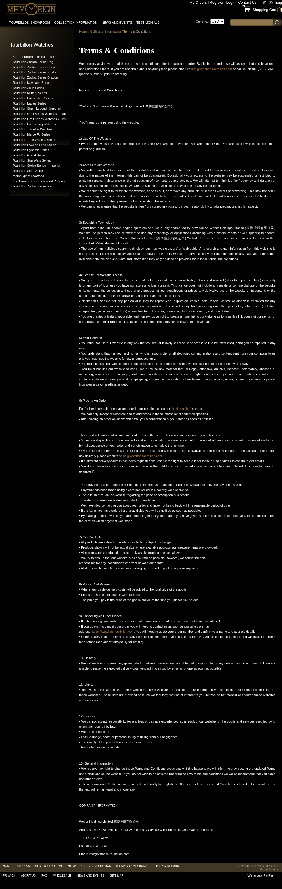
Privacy (9, 875)
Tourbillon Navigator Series (31, 82)
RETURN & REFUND (165, 865)
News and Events (117, 22)
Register (216, 2)
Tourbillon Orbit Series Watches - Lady (39, 113)
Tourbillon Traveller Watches (32, 129)
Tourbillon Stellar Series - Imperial (36, 165)
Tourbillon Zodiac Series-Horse (34, 67)
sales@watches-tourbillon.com (140, 456)
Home (83, 31)
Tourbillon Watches (31, 45)
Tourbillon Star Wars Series (32, 160)
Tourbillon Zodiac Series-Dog (33, 62)
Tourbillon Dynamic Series (31, 150)
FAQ (44, 875)
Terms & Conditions (137, 31)
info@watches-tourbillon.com (211, 69)
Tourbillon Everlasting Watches (34, 124)
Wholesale (62, 875)
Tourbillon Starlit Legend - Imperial (37, 108)
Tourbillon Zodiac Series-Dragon (35, 77)
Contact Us (247, 2)
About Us (28, 875)
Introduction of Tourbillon (39, 865)
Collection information (76, 22)
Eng (278, 2)
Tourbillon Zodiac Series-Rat (32, 186)
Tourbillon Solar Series (28, 171)
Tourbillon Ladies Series (29, 103)
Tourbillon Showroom (29, 22)
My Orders (198, 2)
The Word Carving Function (88, 865)
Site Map (117, 875)
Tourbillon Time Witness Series (34, 139)
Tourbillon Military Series (30, 93)
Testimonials (148, 22)
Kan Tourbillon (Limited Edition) (34, 56)
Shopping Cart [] (267, 9)
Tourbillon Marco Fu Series (31, 134)
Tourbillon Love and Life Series (34, 145)
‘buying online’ (181, 408)
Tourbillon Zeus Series (28, 88)
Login (230, 2)
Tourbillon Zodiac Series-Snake (34, 72)
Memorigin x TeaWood (28, 176)
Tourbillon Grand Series (29, 155)
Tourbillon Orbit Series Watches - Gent (39, 119)
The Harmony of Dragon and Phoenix (39, 181)
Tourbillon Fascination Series (33, 98)
